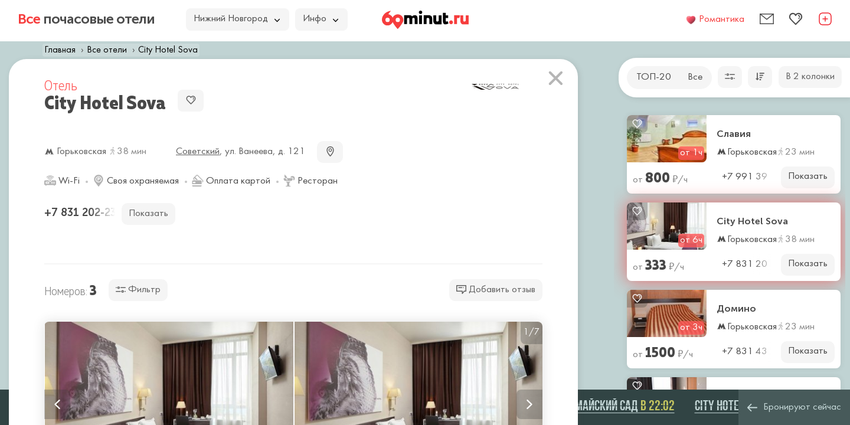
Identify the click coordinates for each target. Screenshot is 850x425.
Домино (736, 308)
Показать (808, 176)
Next (529, 404)
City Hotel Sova (752, 221)
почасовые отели (86, 19)
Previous (57, 404)
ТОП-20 (653, 77)
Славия (734, 134)
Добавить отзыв (495, 290)
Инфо (320, 19)
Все (695, 77)
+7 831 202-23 (81, 212)
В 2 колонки (810, 76)
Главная (60, 50)
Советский (198, 151)
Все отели (107, 50)
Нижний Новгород (237, 19)
